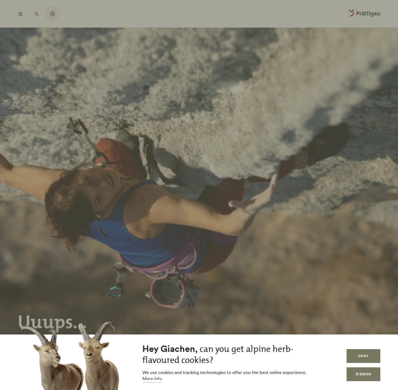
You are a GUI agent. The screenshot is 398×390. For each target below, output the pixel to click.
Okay (363, 356)
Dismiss (363, 374)
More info (152, 378)
